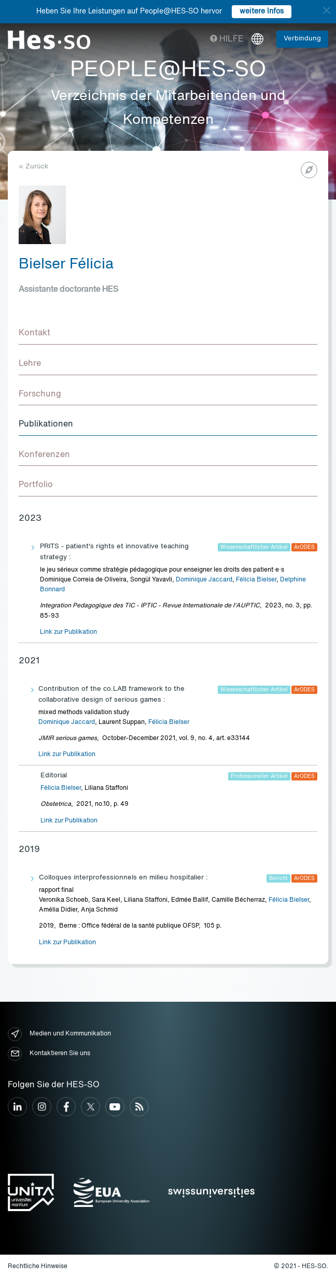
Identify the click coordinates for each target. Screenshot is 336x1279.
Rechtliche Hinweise (37, 1266)
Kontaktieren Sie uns (49, 1054)
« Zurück (33, 166)
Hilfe (227, 39)
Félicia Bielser (256, 580)
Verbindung (302, 38)
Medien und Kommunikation (59, 1034)
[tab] (168, 333)
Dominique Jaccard (204, 580)
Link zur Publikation (68, 632)
